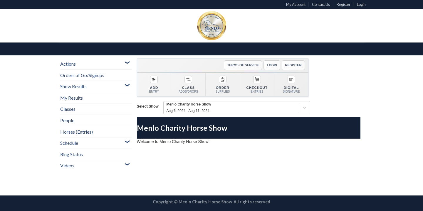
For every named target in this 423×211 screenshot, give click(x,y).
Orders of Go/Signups (82, 75)
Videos (67, 165)
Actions (68, 64)
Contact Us (321, 4)
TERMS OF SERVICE (243, 65)
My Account (296, 4)
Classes (67, 109)
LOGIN (272, 65)
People (67, 120)
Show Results (73, 86)
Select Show (148, 106)
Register (343, 4)
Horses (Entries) (76, 132)
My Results (71, 98)
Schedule (69, 143)
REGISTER (293, 65)
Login (361, 4)
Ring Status (71, 154)
